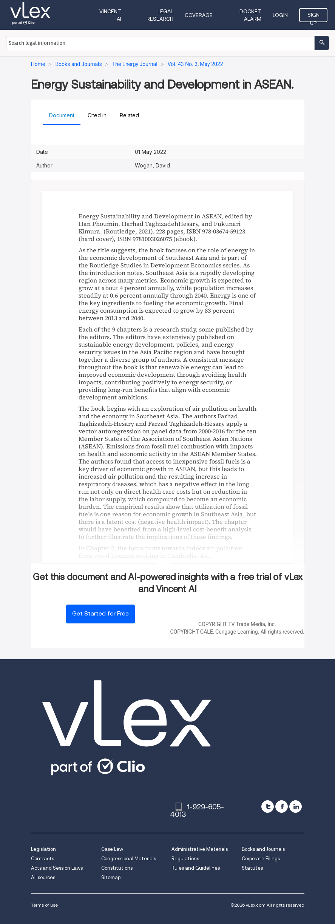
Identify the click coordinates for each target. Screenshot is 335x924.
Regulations (185, 858)
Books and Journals (263, 849)
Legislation (43, 849)
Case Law (112, 849)
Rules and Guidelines (195, 868)
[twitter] (267, 806)
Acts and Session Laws (57, 868)
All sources (43, 877)
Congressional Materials (128, 858)
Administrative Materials (199, 849)
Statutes (252, 868)
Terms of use (44, 905)
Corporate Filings (261, 858)
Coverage (199, 15)
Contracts (42, 858)
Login (280, 15)
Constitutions (117, 868)
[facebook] (281, 806)
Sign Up (313, 17)
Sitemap (110, 877)
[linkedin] (295, 806)
